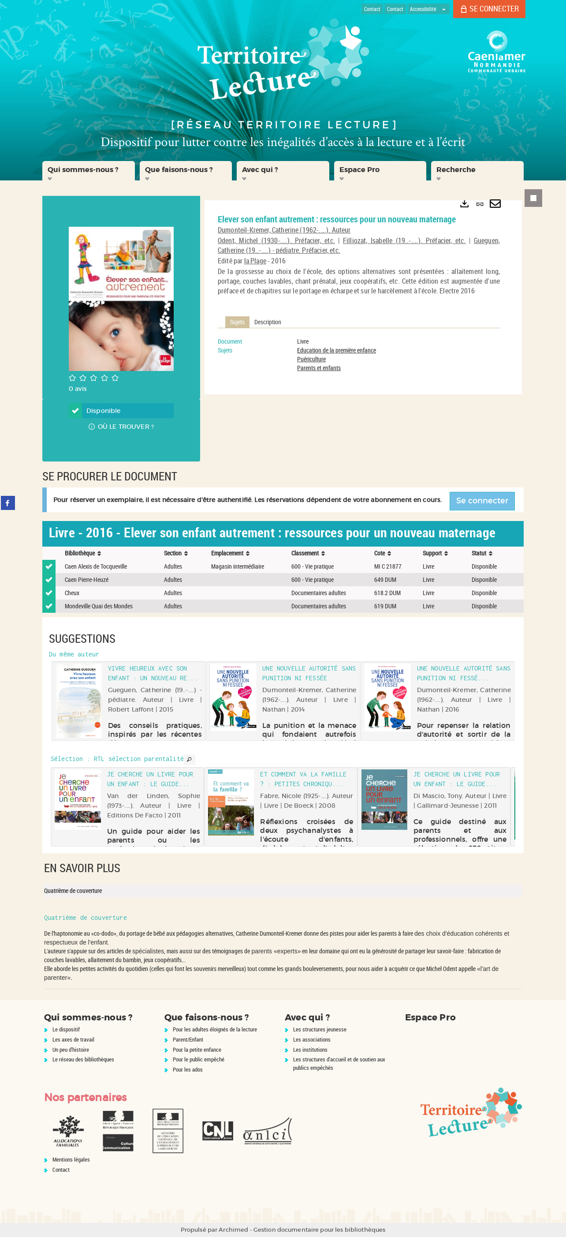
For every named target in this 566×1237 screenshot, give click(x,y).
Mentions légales (71, 1159)
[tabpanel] (359, 354)
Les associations (312, 1039)
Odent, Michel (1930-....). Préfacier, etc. (276, 240)
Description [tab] (267, 322)
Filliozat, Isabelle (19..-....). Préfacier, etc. (404, 240)
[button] (88, 170)
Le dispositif (66, 1029)
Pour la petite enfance (197, 1049)
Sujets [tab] (237, 322)
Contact (61, 1169)
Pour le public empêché (198, 1059)
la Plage (255, 261)
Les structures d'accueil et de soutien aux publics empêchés (339, 1063)
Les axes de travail (73, 1039)
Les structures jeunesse (319, 1029)
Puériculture (311, 359)
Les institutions (310, 1049)
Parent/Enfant (188, 1039)
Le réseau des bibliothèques (83, 1059)
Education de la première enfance (336, 350)
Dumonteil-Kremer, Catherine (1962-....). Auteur (284, 230)
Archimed (233, 1229)
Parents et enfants (319, 368)
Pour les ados (188, 1069)
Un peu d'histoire (70, 1049)
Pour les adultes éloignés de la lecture (215, 1029)
